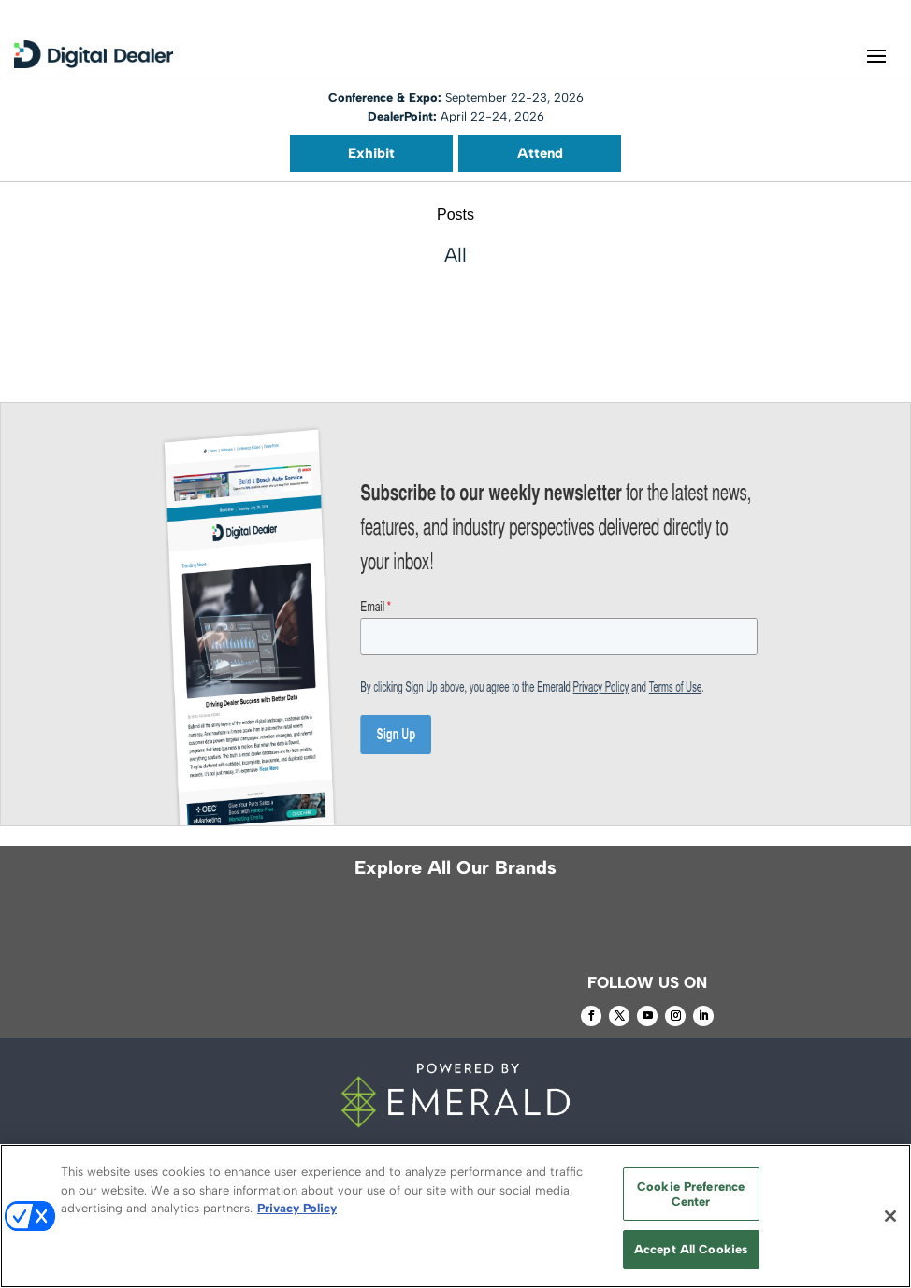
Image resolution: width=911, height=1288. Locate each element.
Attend (540, 153)
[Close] (890, 1216)
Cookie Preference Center (691, 1194)
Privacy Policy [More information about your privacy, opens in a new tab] (297, 1208)
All (455, 254)
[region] (455, 1216)
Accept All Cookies (690, 1249)
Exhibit (371, 153)
